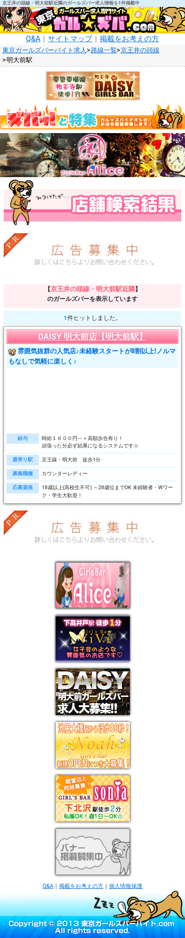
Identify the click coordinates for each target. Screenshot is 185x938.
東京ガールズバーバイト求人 (44, 50)
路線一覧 (104, 50)
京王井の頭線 (140, 50)
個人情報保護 (125, 886)
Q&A (33, 38)
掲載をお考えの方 (129, 38)
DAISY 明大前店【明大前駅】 (92, 336)
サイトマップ (70, 38)
